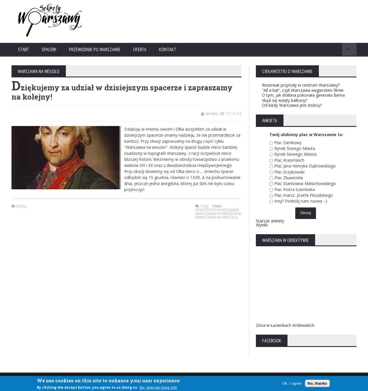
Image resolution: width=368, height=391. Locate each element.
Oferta (139, 49)
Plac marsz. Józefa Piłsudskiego (303, 195)
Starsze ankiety (270, 221)
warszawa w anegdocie (218, 213)
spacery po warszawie (217, 209)
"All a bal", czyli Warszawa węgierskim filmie (303, 90)
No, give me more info (158, 387)
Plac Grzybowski (289, 172)
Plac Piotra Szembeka (294, 189)
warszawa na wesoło (216, 217)
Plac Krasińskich (289, 160)
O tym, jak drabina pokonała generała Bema (303, 95)
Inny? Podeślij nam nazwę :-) (300, 201)
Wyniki (262, 225)
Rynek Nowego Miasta (295, 154)
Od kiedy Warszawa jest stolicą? (291, 105)
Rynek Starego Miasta (294, 148)
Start (23, 49)
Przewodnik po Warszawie (94, 49)
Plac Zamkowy (288, 142)
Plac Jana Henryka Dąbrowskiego (305, 166)
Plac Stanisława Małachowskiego (305, 183)
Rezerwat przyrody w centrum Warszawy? (301, 85)
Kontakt (167, 49)
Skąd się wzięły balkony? (284, 100)
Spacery (49, 49)
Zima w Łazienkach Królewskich (285, 325)
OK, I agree (292, 383)
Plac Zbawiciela (288, 177)
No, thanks (317, 383)
